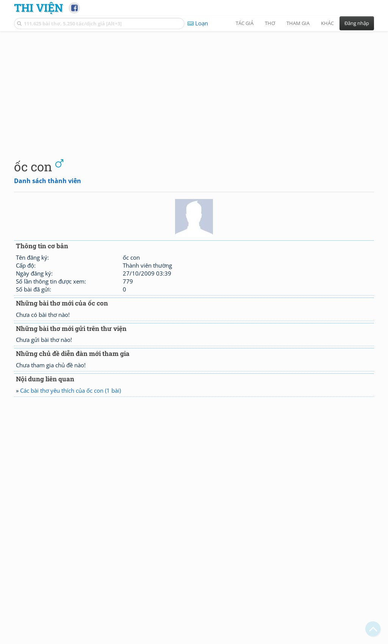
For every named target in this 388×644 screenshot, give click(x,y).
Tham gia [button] (298, 23)
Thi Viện (38, 7)
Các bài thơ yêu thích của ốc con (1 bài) (70, 390)
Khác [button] (327, 23)
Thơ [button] (270, 23)
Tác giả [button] (244, 23)
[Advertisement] (194, 89)
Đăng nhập (356, 23)
